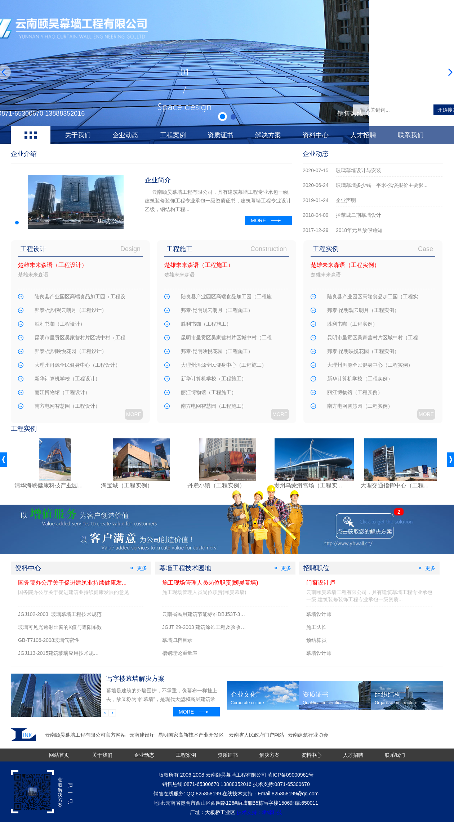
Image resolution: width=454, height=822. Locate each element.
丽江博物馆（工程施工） (208, 392)
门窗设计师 (320, 583)
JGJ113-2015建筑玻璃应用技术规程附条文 (66, 653)
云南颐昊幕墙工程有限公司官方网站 (85, 735)
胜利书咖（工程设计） (60, 324)
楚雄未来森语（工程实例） (345, 265)
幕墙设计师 (318, 614)
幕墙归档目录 (177, 640)
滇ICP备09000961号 (290, 775)
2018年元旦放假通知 (359, 230)
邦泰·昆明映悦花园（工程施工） (217, 351)
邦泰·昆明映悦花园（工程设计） (71, 351)
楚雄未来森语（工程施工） (198, 265)
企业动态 (125, 135)
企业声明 (346, 200)
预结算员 (316, 640)
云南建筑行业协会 (308, 735)
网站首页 (59, 755)
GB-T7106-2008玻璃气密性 (48, 640)
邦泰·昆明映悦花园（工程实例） (363, 351)
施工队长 (316, 627)
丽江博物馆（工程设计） (62, 392)
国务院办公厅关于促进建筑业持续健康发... (72, 583)
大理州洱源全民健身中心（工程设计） (77, 365)
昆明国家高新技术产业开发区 (191, 735)
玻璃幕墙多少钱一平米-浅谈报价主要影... (381, 185)
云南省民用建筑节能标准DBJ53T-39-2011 (209, 614)
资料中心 (316, 135)
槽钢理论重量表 (179, 653)
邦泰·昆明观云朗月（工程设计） (71, 310)
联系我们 (411, 135)
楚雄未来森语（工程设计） (52, 265)
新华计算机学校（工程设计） (67, 378)
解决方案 (268, 135)
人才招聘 (363, 135)
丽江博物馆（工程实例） (355, 392)
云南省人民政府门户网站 (256, 735)
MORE (258, 220)
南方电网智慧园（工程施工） (213, 406)
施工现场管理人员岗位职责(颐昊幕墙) (210, 583)
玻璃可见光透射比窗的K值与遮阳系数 (60, 627)
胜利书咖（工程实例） (352, 324)
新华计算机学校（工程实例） (360, 378)
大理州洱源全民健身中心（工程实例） (370, 365)
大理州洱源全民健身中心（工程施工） (224, 365)
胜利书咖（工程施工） (206, 324)
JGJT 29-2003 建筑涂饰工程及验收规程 (206, 627)
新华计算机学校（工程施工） (213, 378)
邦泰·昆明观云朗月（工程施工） (217, 310)
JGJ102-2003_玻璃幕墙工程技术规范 (60, 614)
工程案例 (173, 135)
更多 (142, 568)
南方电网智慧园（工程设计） (67, 406)
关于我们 (78, 135)
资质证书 (220, 135)
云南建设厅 (142, 735)
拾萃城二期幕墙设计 (358, 215)
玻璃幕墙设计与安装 (358, 170)
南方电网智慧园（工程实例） (360, 406)
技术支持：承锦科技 (259, 812)
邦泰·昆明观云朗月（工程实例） (363, 310)
